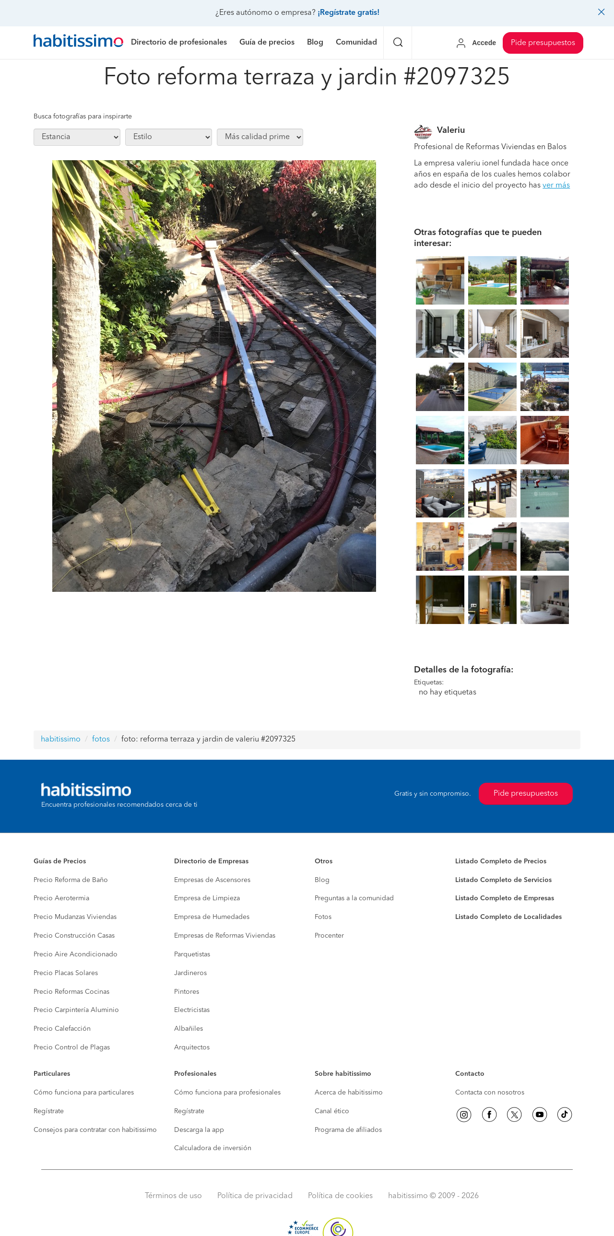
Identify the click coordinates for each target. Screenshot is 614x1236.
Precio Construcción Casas (74, 935)
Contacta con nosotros (489, 1092)
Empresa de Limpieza (207, 898)
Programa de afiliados (348, 1130)
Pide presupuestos (543, 43)
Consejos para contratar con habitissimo (95, 1130)
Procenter (329, 935)
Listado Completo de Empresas (504, 898)
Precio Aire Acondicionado (76, 954)
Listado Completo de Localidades (508, 917)
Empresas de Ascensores (212, 880)
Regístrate (49, 1111)
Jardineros (190, 973)
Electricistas (192, 1010)
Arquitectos (192, 1047)
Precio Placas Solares (66, 973)
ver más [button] (556, 185)
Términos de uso (173, 1196)
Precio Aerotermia (61, 898)
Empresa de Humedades (211, 917)
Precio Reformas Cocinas (71, 992)
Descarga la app (199, 1130)
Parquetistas (192, 954)
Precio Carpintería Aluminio (76, 1010)
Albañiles (188, 1028)
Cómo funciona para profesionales (227, 1092)
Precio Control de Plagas (72, 1047)
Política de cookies (340, 1196)
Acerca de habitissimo (349, 1092)
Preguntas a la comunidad (354, 898)
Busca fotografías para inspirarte (83, 116)
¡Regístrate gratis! (348, 13)
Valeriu (451, 130)
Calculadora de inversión (212, 1148)
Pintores (186, 992)
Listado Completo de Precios (500, 861)
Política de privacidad (255, 1196)
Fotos (323, 917)
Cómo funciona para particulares (84, 1092)
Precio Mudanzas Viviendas (75, 917)
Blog (322, 880)
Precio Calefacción (62, 1028)
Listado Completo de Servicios (503, 880)
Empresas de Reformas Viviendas (224, 935)
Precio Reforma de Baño (71, 880)
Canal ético (332, 1111)
